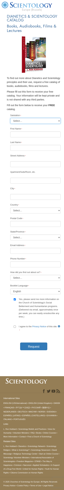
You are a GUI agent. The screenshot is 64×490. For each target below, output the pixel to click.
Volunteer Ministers (21, 433)
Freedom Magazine (25, 461)
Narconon (27, 465)
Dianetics (22, 446)
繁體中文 (46, 408)
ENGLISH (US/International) (15, 403)
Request (33, 346)
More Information (10, 437)
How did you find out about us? (25, 272)
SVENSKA (51, 412)
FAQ (32, 433)
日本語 (27, 408)
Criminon (18, 465)
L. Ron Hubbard (10, 429)
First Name (15, 128)
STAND (38, 461)
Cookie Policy (23, 486)
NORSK (41, 412)
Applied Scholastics (41, 465)
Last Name (15, 142)
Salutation (15, 115)
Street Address (17, 155)
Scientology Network (36, 446)
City (12, 188)
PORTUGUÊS (19, 419)
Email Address (17, 245)
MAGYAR (33, 412)
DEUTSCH (22, 412)
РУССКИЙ (36, 408)
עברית (19, 407)
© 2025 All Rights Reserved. (30, 482)
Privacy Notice (39, 326)
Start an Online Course (48, 454)
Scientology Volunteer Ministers (16, 458)
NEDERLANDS (9, 412)
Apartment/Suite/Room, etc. (22, 172)
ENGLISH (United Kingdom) (40, 403)
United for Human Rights (33, 469)
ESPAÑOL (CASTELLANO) (33, 415)
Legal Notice (48, 486)
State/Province (17, 231)
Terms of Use (35, 486)
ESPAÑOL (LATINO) (11, 415)
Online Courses (49, 433)
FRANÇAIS (9, 408)
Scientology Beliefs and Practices (32, 429)
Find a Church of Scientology (39, 437)
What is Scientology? (21, 450)
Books (38, 433)
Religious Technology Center (25, 454)
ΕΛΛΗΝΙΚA (51, 415)
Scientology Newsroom (40, 450)
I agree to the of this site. (39, 326)
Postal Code (16, 218)
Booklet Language (19, 285)
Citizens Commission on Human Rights (26, 473)
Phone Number (17, 258)
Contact (22, 437)
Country (14, 204)
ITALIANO (7, 419)
